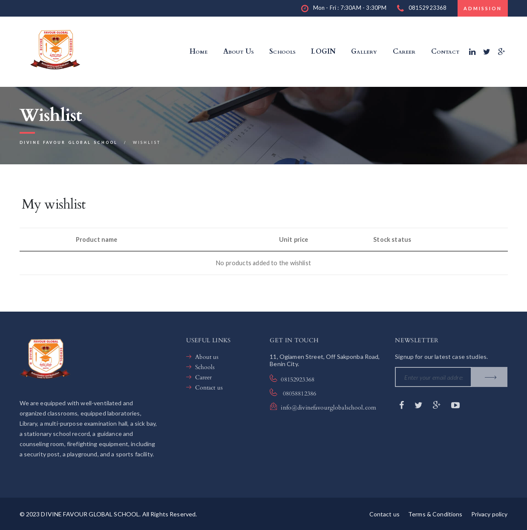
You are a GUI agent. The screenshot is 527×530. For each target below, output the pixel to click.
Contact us (209, 388)
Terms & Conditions (435, 514)
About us (207, 357)
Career (203, 377)
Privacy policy (489, 514)
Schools (205, 367)
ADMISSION (483, 8)
